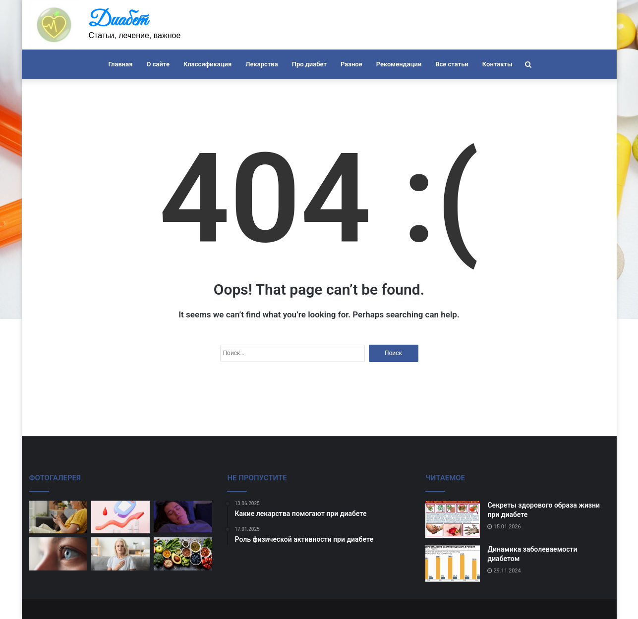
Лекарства (261, 64)
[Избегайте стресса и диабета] (120, 553)
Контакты (497, 64)
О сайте (157, 64)
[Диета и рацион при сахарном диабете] (183, 553)
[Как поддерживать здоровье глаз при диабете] (58, 553)
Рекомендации (399, 64)
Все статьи (451, 64)
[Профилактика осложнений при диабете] (58, 517)
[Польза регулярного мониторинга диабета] (120, 517)
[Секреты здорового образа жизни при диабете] (452, 519)
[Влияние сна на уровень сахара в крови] (183, 517)
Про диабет (309, 64)
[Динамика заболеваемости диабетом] (452, 563)
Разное (351, 64)
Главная (120, 64)
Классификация (207, 64)
